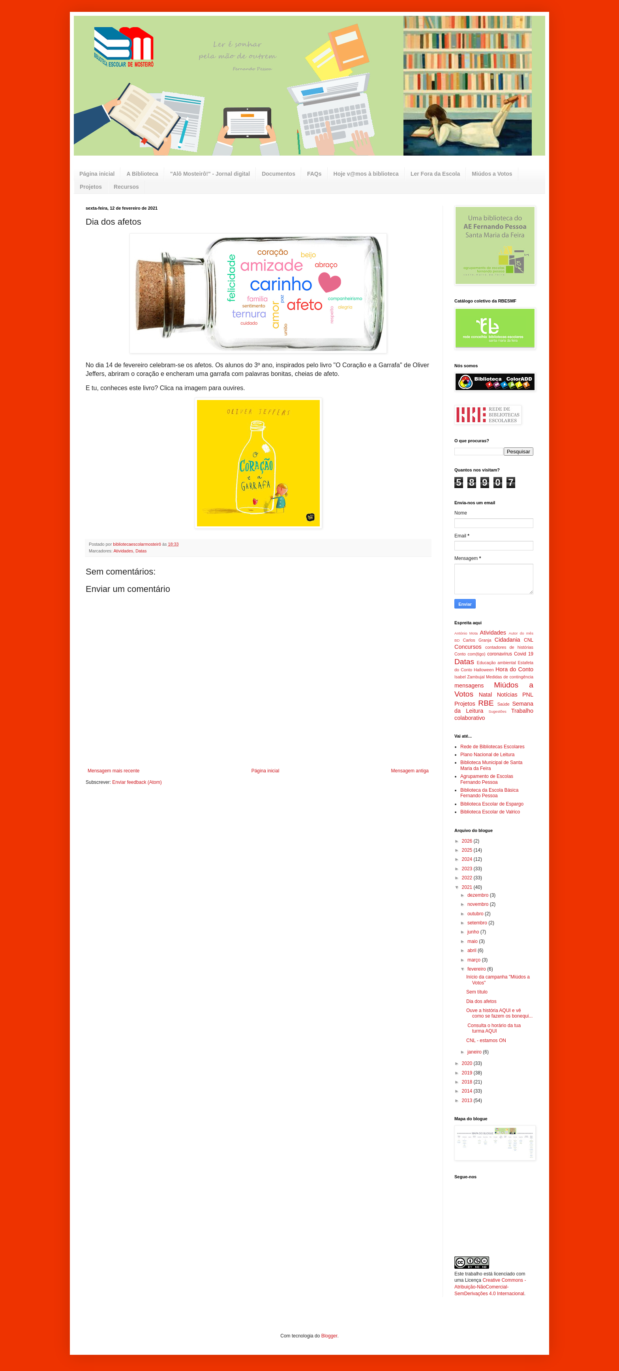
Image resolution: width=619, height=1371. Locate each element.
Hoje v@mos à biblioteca (366, 174)
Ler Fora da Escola (435, 174)
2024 (468, 859)
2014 (468, 1091)
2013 (468, 1100)
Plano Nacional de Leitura (487, 754)
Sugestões (497, 711)
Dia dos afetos (481, 1001)
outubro (476, 914)
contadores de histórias (509, 647)
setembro (477, 923)
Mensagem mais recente (113, 771)
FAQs (314, 174)
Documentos (278, 174)
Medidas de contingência (509, 676)
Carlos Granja (477, 640)
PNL (527, 694)
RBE (485, 703)
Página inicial (96, 174)
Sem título (477, 992)
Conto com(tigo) (470, 654)
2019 (468, 1073)
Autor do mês (521, 633)
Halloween (483, 669)
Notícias (507, 694)
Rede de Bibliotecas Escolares (492, 746)
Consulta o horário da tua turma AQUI (493, 1028)
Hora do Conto (514, 669)
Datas (140, 550)
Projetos (91, 187)
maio (473, 941)
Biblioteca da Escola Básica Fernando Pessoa (489, 792)
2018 (468, 1082)
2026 (468, 841)
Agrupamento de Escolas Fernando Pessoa (486, 779)
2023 (468, 868)
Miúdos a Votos (492, 174)
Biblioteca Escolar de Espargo (491, 804)
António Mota (466, 633)
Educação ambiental (496, 662)
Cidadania (507, 640)
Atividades (123, 550)
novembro (478, 904)
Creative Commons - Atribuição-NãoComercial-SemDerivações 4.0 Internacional (490, 1286)
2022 (468, 878)
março (474, 960)
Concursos (468, 647)
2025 (468, 850)
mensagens (469, 685)
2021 (468, 887)
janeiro (475, 1052)
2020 (468, 1063)
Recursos (126, 187)
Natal (485, 694)
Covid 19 (523, 654)
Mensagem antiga (410, 771)
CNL (528, 640)
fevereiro (477, 969)
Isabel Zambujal (469, 676)
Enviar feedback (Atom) (136, 782)
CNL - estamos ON (486, 1040)
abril (472, 950)
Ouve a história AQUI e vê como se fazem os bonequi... (499, 1013)
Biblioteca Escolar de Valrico (490, 812)
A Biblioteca (142, 174)
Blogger (329, 1336)
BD (457, 640)
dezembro (478, 895)
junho (473, 932)
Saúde (503, 704)
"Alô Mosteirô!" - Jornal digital (210, 174)
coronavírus (499, 654)
